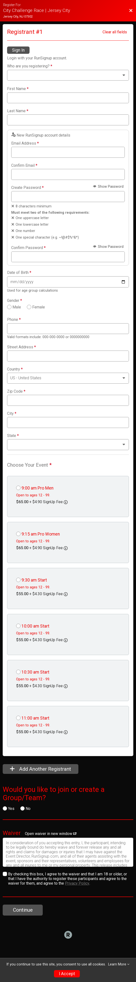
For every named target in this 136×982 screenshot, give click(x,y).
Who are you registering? (29, 66)
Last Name (17, 111)
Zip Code (16, 391)
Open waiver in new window (51, 833)
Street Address (21, 347)
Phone (14, 319)
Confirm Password (28, 248)
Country (15, 369)
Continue (23, 910)
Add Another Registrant (40, 769)
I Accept (67, 973)
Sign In (18, 50)
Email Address (25, 143)
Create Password (27, 187)
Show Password (108, 187)
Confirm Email (24, 165)
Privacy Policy (77, 883)
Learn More (117, 964)
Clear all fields (115, 32)
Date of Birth (19, 272)
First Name (18, 89)
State (13, 436)
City (11, 413)
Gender (14, 300)
